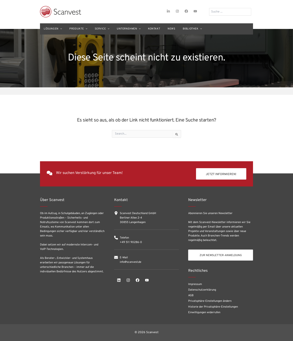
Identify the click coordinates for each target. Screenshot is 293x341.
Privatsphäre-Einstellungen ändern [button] (210, 300)
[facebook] (186, 11)
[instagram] (177, 11)
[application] (61, 29)
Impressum (195, 282)
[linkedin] (119, 278)
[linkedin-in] (168, 11)
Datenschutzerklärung (202, 288)
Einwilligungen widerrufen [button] (204, 312)
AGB (191, 294)
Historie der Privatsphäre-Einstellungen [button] (213, 306)
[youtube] (195, 11)
